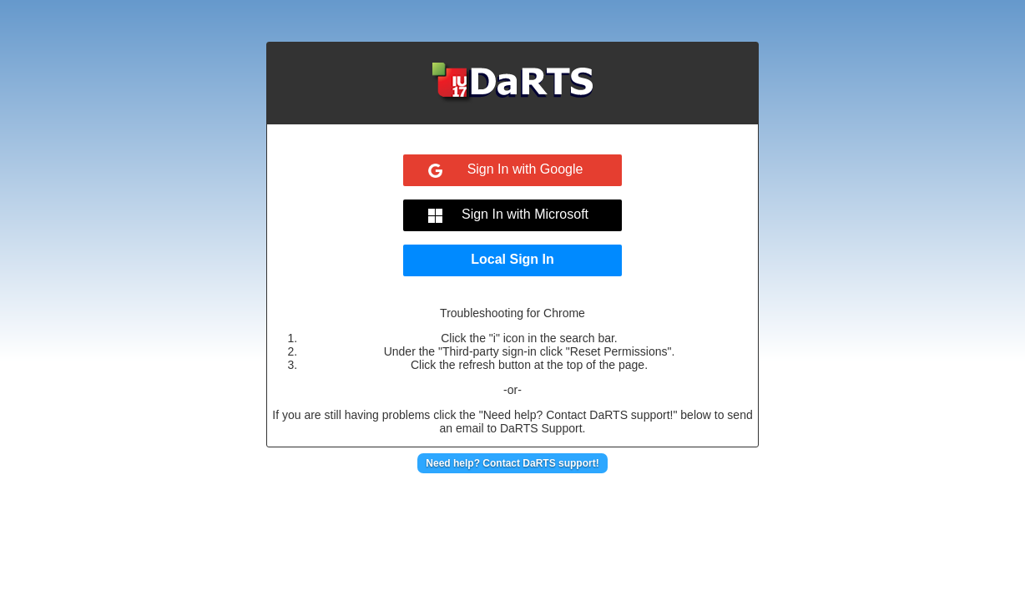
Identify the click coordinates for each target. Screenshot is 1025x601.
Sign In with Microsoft (525, 214)
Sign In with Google (525, 169)
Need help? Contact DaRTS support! (512, 463)
